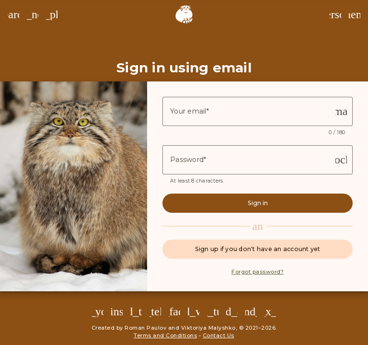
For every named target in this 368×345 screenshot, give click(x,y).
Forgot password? (257, 271)
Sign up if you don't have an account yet (258, 249)
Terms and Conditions (165, 335)
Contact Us (218, 335)
